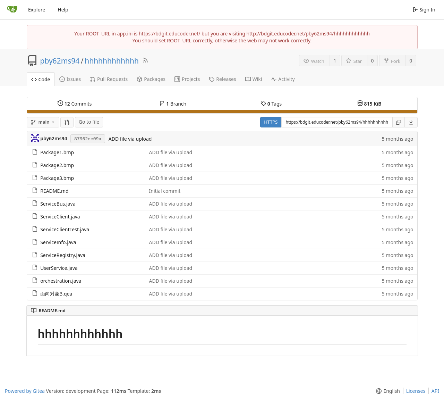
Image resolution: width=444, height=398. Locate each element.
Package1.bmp (57, 152)
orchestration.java (60, 280)
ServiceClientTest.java (64, 229)
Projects (187, 79)
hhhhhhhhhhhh (112, 60)
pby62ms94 (60, 60)
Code (40, 79)
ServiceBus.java (57, 203)
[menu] (411, 122)
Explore (36, 9)
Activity (282, 79)
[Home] (12, 10)
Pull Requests (109, 79)
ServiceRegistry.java (62, 255)
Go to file (89, 121)
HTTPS (271, 122)
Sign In (424, 9)
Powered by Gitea (25, 391)
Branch (172, 103)
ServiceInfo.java (58, 242)
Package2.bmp (57, 165)
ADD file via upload (130, 138)
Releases (222, 79)
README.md (54, 191)
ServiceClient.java (60, 216)
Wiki (253, 79)
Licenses (416, 391)
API (435, 391)
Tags (271, 103)
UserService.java (59, 268)
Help (63, 9)
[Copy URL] (398, 122)
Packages (151, 79)
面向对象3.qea (56, 293)
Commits (75, 103)
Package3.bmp (57, 178)
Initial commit (164, 191)
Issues (70, 79)
